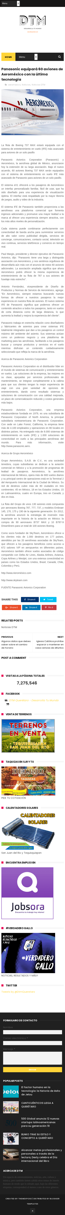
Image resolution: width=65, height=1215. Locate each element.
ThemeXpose (25, 1198)
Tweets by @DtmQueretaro (18, 992)
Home (8, 57)
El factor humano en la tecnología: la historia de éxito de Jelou (40, 1091)
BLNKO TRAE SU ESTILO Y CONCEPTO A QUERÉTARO (37, 1136)
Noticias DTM (38, 84)
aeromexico (14, 84)
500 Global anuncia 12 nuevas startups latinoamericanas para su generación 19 (40, 1122)
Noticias (26, 84)
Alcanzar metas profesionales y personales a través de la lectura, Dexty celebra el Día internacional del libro (41, 1155)
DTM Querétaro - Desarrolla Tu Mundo (34, 700)
